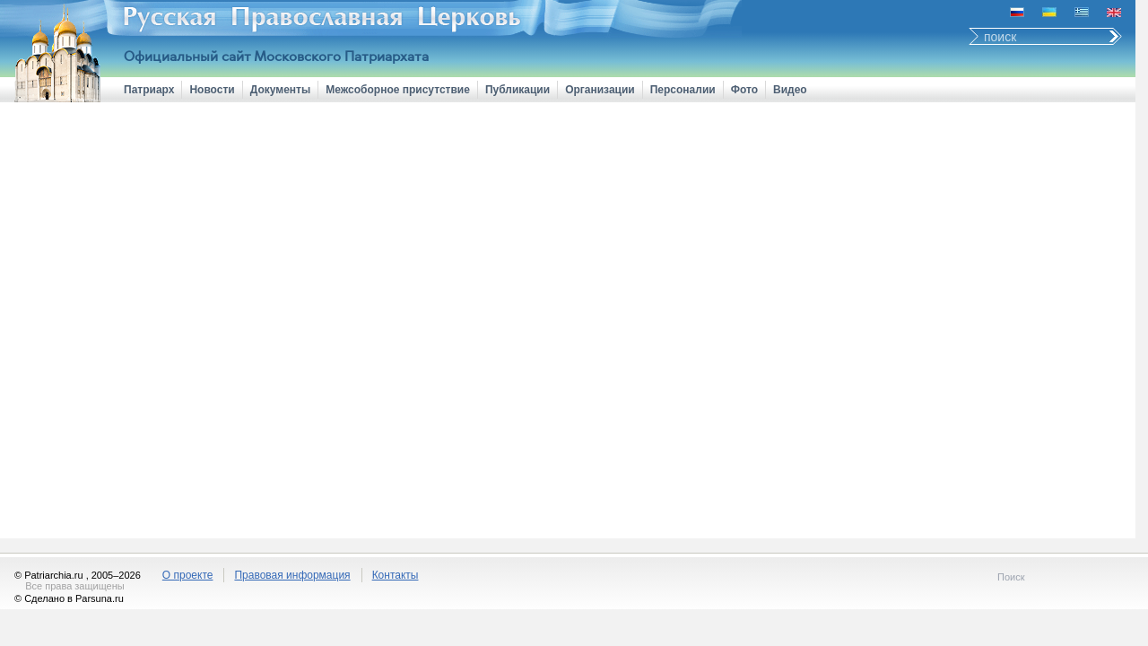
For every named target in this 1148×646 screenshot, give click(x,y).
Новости (211, 89)
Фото (744, 89)
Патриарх (149, 89)
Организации (600, 89)
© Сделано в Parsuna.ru (69, 598)
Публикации (517, 89)
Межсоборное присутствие (398, 89)
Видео (790, 89)
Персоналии (683, 89)
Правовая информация (292, 575)
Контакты (395, 575)
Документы (280, 89)
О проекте (187, 575)
